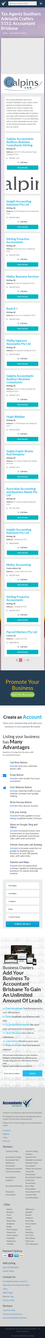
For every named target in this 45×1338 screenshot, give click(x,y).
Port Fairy (29, 1235)
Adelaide (28, 1212)
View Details (22, 168)
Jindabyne (10, 1224)
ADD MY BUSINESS (11, 1267)
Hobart (9, 1218)
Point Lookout (12, 1235)
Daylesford (11, 1232)
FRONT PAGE (8, 1271)
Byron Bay (29, 1221)
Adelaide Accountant (33, 1160)
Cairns (28, 1226)
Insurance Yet (30, 1157)
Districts (6, 1141)
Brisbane (10, 1212)
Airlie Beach (30, 1238)
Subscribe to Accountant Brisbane (16, 1285)
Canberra (29, 1218)
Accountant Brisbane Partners (15, 1318)
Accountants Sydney (33, 1177)
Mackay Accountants (14, 1168)
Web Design (8, 1292)
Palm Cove (29, 1241)
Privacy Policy (8, 1300)
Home (5, 33)
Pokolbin (10, 1244)
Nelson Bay (11, 1221)
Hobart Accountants (33, 1168)
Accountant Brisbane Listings (22, 1336)
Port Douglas (11, 1229)
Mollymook (10, 1241)
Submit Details (22, 924)
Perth (8, 1215)
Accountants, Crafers (18, 33)
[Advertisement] (22, 56)
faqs (12, 1296)
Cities (5, 1137)
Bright (9, 1226)
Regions (6, 1134)
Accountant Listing (13, 1157)
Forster (28, 1229)
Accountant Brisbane (14, 1186)
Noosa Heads (30, 1224)
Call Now (22, 162)
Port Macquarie (31, 1244)
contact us (23, 1281)
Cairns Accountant (13, 1171)
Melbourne (29, 1209)
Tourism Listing (12, 1151)
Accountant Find (12, 1160)
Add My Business (22, 694)
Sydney (9, 1209)
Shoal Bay (29, 1232)
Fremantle (10, 1238)
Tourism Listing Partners (12, 1314)
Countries (7, 1130)
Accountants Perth (32, 1192)
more (26, 660)
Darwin (28, 1215)
